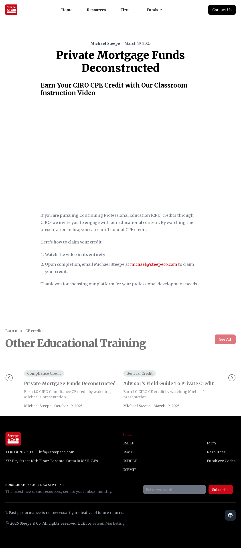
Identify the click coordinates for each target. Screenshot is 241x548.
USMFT (129, 452)
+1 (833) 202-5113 (19, 452)
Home (67, 10)
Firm (125, 10)
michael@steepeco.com (153, 264)
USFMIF (129, 470)
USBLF (128, 443)
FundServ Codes (221, 461)
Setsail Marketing (109, 523)
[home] (11, 9)
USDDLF (129, 461)
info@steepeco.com (56, 452)
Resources (96, 10)
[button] (154, 9)
